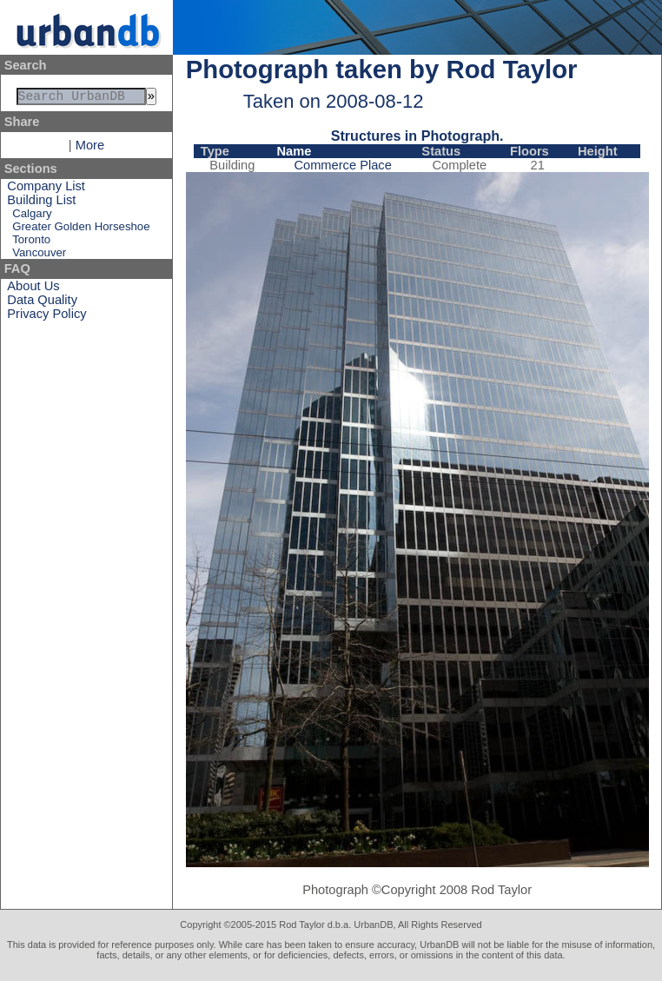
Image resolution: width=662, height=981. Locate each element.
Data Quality (42, 303)
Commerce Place (342, 165)
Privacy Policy (46, 317)
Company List (46, 189)
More (90, 149)
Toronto (31, 242)
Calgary (31, 216)
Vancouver (39, 255)
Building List (41, 203)
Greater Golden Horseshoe (80, 229)
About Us (33, 289)
